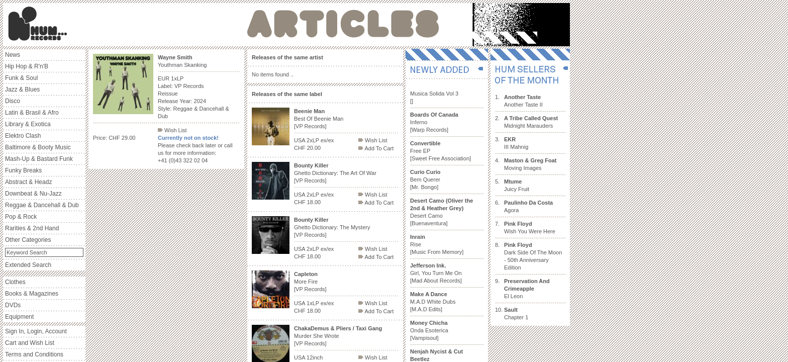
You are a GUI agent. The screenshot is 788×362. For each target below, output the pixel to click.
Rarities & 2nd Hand (32, 228)
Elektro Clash (23, 135)
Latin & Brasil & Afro (32, 112)
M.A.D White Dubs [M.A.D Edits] (432, 301)
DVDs (13, 305)
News (12, 54)
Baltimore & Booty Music (38, 147)
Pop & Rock (21, 216)
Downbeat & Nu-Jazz (33, 193)
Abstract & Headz (28, 182)
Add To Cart (375, 148)
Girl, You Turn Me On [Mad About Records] (436, 273)
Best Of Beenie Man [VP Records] (318, 118)
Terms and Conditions (34, 354)
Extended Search (28, 264)
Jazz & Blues (22, 89)
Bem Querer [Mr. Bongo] (425, 179)
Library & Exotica (28, 124)
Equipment (19, 316)
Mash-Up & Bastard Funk (39, 158)
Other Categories (28, 239)
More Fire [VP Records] (310, 281)
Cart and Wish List (29, 342)
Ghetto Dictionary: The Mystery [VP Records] (332, 227)
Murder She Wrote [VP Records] (338, 335)
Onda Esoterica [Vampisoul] (429, 330)
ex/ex (327, 140)
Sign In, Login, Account (36, 331)
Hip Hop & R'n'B (26, 66)
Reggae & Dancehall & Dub (42, 205)
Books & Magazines (31, 293)
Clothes (15, 282)
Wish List (172, 130)
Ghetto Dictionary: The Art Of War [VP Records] (335, 173)
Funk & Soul (21, 77)
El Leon (527, 288)
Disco (12, 101)
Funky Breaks (23, 170)
